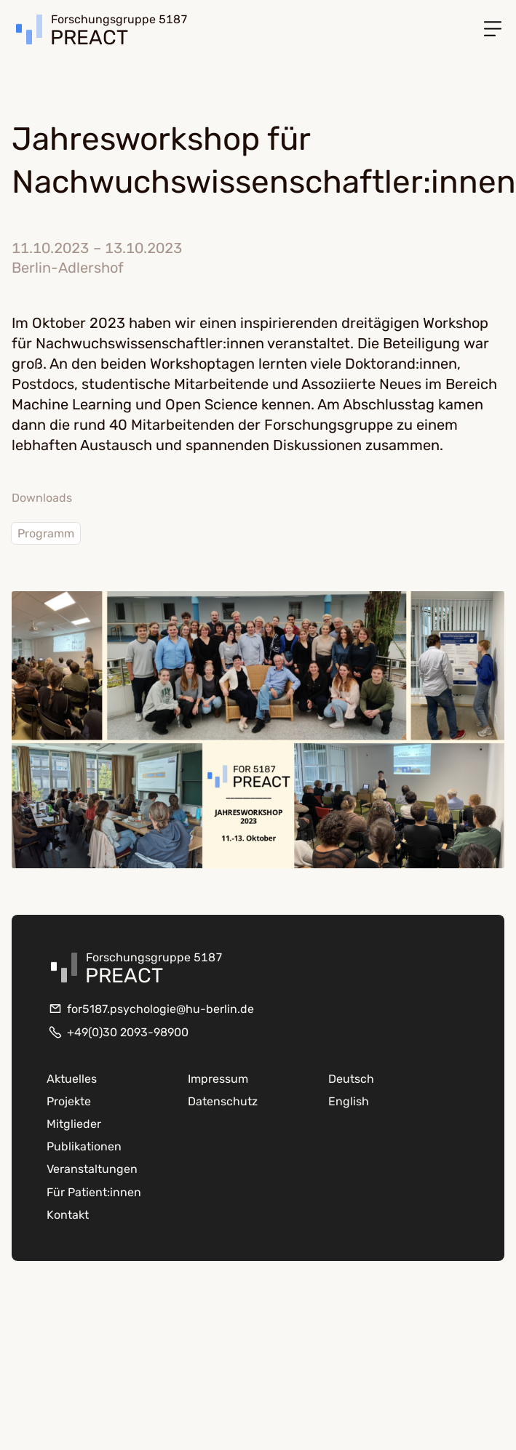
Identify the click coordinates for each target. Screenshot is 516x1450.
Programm (45, 533)
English (348, 1101)
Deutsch (351, 1079)
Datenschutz (223, 1101)
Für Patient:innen (94, 1192)
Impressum (218, 1079)
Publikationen (84, 1146)
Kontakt (68, 1215)
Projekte (69, 1101)
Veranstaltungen (92, 1169)
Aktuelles (72, 1079)
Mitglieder (74, 1124)
